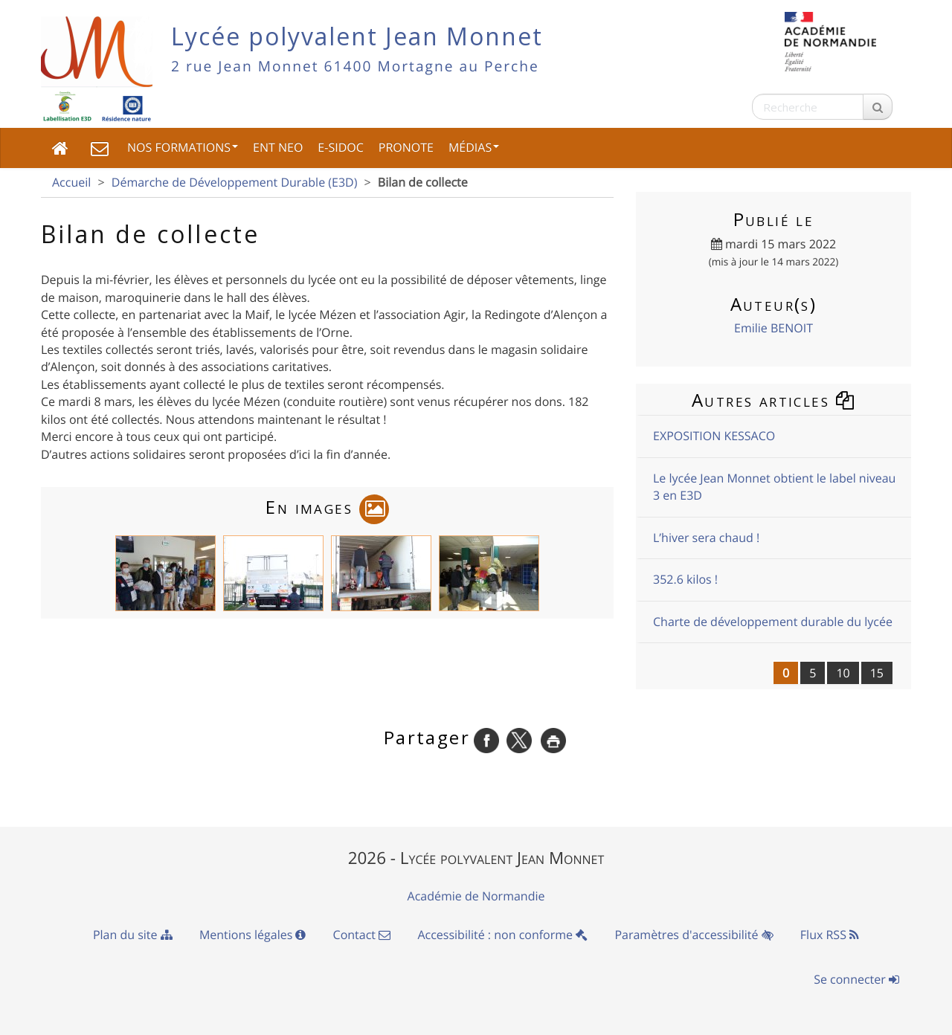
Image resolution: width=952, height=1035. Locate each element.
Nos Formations (182, 147)
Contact (362, 934)
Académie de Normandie (476, 896)
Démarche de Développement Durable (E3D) (235, 182)
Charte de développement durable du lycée (772, 621)
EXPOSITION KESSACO (714, 436)
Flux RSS (829, 934)
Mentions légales (252, 934)
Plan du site (133, 934)
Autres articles (773, 399)
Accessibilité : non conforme (502, 934)
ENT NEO (278, 147)
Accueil (71, 182)
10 (842, 673)
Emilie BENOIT (773, 328)
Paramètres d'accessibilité (693, 934)
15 (877, 673)
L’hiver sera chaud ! (706, 537)
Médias (473, 147)
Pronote (406, 147)
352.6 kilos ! (685, 579)
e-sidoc (340, 147)
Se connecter (856, 979)
